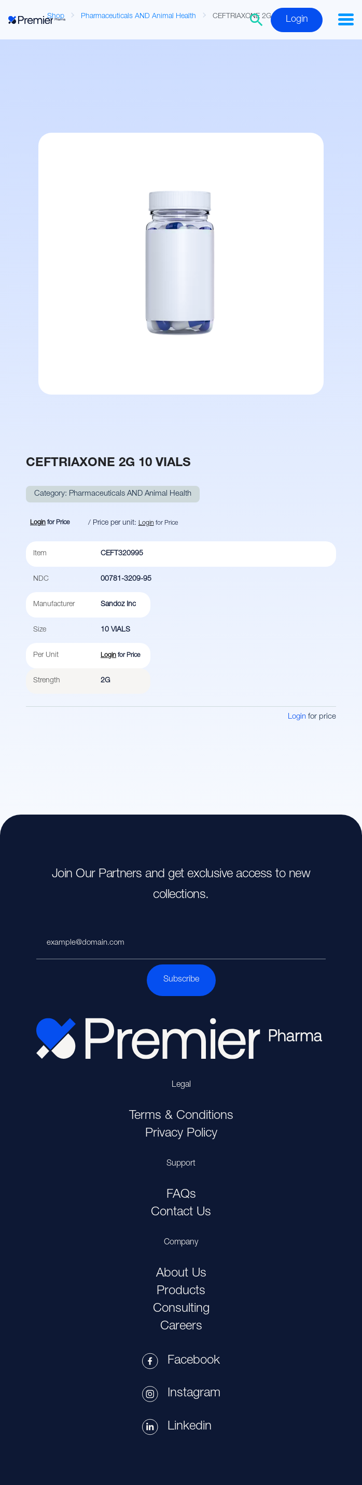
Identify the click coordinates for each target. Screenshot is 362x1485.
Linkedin (190, 1427)
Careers (181, 1327)
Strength (46, 680)
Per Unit (46, 655)
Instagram (194, 1394)
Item (40, 553)
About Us (181, 1274)
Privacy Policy (181, 1134)
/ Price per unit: (112, 523)
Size (39, 630)
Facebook (194, 1361)
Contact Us (181, 1213)
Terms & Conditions (181, 1116)
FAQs (181, 1195)
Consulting (181, 1309)
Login (297, 19)
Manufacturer (54, 604)
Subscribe (181, 980)
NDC (41, 579)
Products (181, 1291)
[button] (346, 19)
